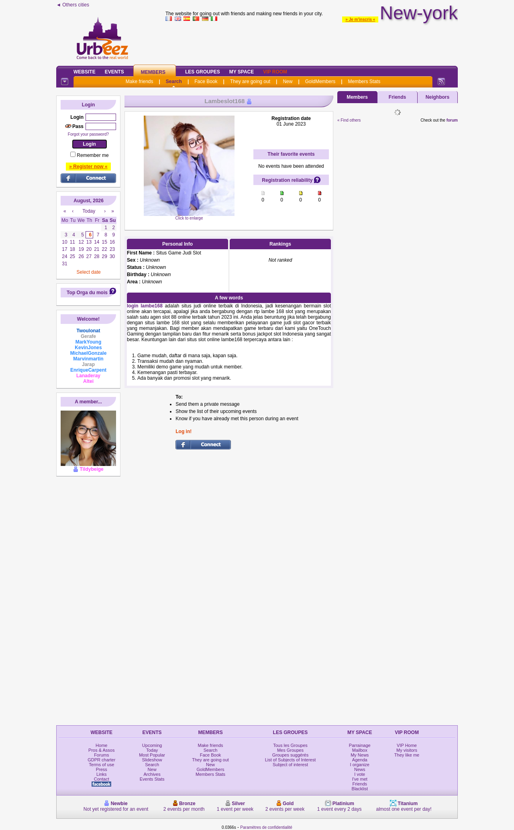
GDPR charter (101, 759)
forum (452, 120)
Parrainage (360, 745)
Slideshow (152, 759)
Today (152, 750)
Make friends (139, 81)
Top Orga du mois (87, 292)
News (359, 769)
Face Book (205, 81)
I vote (359, 774)
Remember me (92, 155)
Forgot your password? (88, 134)
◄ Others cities (72, 5)
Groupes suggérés (290, 755)
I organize (359, 764)
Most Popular (152, 755)
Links (101, 774)
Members (153, 72)
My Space (241, 72)
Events (114, 72)
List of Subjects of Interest (290, 759)
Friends (397, 97)
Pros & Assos (101, 750)
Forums (101, 755)
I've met (359, 779)
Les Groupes (202, 72)
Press (101, 769)
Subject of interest (290, 764)
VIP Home (407, 745)
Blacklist (360, 788)
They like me (406, 755)
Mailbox (359, 750)
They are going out (250, 81)
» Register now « (88, 166)
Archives (152, 774)
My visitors (406, 750)
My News (360, 755)
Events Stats (152, 779)
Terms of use (101, 764)
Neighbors (437, 97)
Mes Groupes (290, 750)
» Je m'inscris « (360, 19)
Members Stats (364, 81)
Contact (101, 779)
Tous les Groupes (290, 745)
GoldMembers (320, 81)
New (287, 81)
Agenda (359, 759)
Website (84, 72)
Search (174, 81)
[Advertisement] (311, 42)
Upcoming (152, 745)
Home (101, 745)
